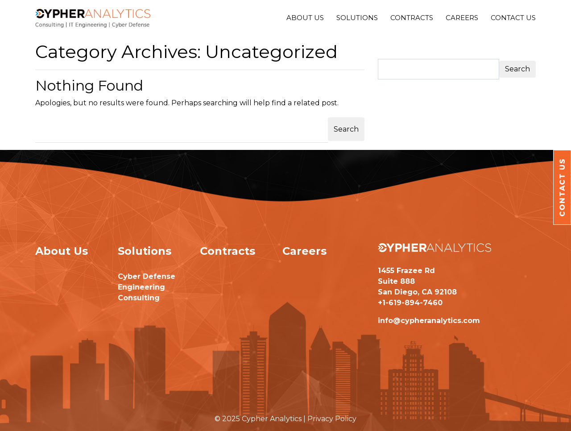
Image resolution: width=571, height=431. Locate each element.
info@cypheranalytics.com (429, 320)
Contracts (411, 17)
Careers (462, 17)
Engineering (141, 287)
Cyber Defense (146, 276)
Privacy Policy (331, 418)
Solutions (357, 17)
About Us (305, 17)
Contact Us (513, 17)
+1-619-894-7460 (410, 302)
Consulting (139, 298)
